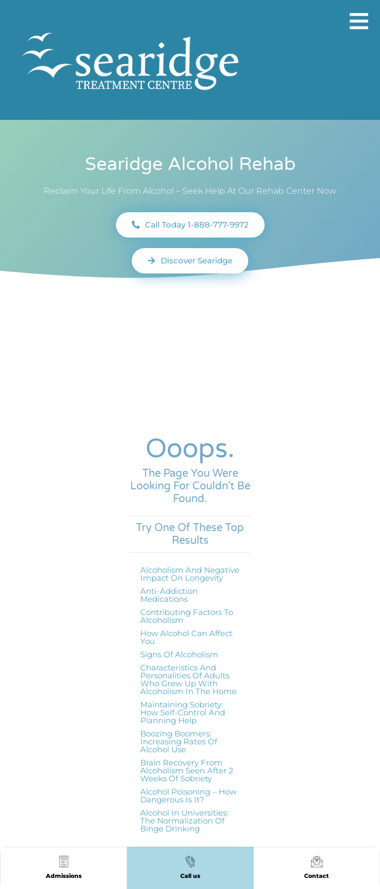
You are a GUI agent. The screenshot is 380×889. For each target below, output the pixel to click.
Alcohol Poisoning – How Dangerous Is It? (188, 796)
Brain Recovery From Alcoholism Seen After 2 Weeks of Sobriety (186, 770)
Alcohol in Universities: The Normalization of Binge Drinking (184, 821)
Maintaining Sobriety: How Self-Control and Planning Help (182, 712)
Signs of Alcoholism (179, 654)
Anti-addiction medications (169, 595)
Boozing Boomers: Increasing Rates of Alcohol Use (178, 741)
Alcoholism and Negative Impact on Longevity (189, 574)
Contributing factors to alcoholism (186, 616)
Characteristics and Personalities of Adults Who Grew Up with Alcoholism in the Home (188, 679)
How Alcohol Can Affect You (186, 637)
